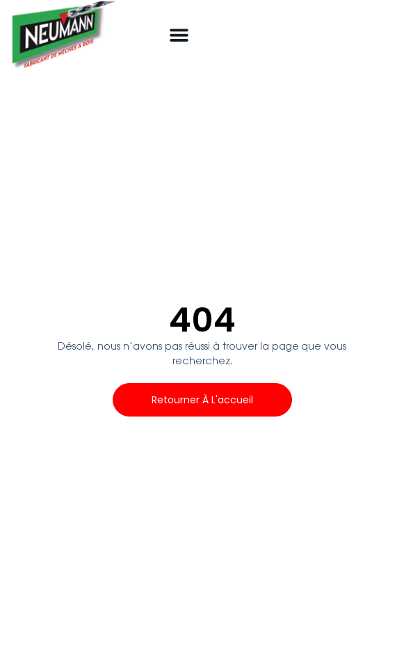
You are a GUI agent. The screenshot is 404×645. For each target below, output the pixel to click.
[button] (179, 35)
